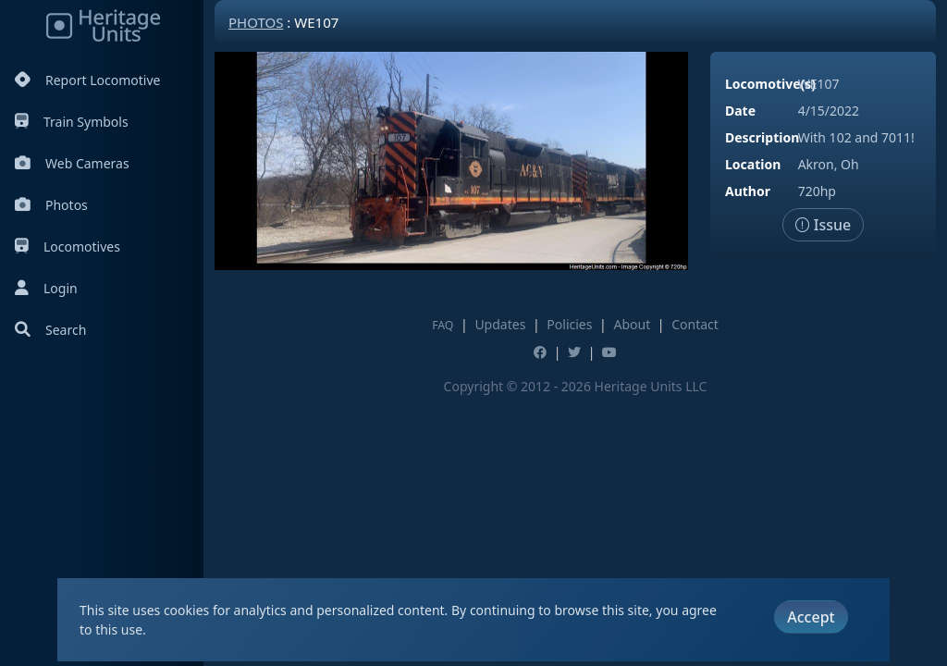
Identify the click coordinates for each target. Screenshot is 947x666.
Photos (51, 205)
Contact (695, 324)
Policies (569, 324)
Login (46, 288)
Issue (823, 225)
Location (753, 164)
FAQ (442, 325)
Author (747, 191)
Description (762, 137)
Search (50, 330)
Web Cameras (72, 163)
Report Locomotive (87, 80)
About (631, 324)
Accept (810, 617)
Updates (499, 324)
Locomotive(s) (770, 83)
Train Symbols (72, 121)
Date (740, 110)
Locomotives (67, 246)
